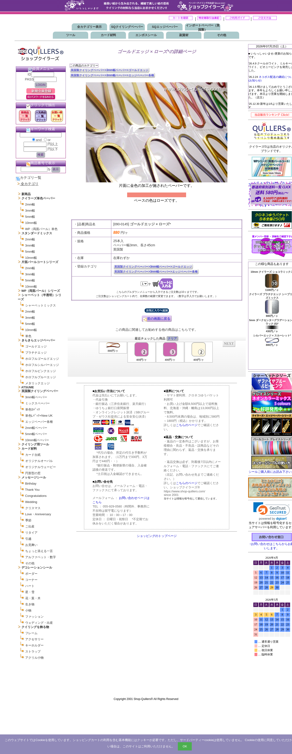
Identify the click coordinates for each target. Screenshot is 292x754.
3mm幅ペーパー (36, 397)
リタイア (31, 532)
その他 (221, 35)
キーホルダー (34, 645)
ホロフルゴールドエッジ (42, 358)
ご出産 (29, 526)
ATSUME (27, 387)
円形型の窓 (33, 473)
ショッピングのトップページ (157, 536)
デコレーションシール (36, 567)
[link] (272, 511)
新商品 (26, 194)
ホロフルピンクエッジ (40, 371)
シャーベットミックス (40, 305)
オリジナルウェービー (40, 467)
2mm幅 (30, 204)
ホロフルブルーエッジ (40, 377)
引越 (28, 538)
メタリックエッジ (37, 383)
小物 (28, 610)
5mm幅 (30, 216)
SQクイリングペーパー (127, 27)
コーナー (31, 580)
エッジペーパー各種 (39, 421)
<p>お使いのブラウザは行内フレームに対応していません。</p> (272, 624)
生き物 (29, 604)
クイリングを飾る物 (35, 627)
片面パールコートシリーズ (39, 262)
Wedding (31, 502)
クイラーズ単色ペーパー (38, 198)
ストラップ (33, 651)
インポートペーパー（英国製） (203, 27)
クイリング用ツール (35, 444)
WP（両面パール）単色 (41, 229)
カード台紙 (33, 455)
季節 (28, 520)
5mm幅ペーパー (36, 434)
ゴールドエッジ (36, 346)
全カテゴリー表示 (89, 27)
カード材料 (108, 35)
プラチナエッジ (36, 352)
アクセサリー (34, 639)
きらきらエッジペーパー (38, 340)
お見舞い (31, 545)
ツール (70, 35)
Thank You (32, 489)
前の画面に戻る (156, 319)
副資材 (183, 35)
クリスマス (33, 508)
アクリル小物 (34, 657)
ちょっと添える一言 (39, 551)
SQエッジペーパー (165, 27)
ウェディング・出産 (39, 622)
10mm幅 (31, 223)
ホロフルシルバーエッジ (42, 365)
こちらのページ (186, 425)
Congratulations (36, 496)
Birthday (31, 483)
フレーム (31, 633)
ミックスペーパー (37, 403)
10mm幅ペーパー (37, 440)
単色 (28, 336)
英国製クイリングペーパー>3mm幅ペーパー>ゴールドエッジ (109, 70)
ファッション (34, 616)
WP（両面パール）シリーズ (40, 291)
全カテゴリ (29, 184)
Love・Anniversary (38, 514)
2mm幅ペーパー (36, 428)
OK (185, 746)
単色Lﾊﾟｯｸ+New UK (39, 415)
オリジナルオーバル (39, 461)
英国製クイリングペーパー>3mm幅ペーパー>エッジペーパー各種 (112, 75)
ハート (29, 586)
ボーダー (31, 573)
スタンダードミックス (36, 233)
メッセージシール (33, 477)
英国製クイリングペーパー (39, 391)
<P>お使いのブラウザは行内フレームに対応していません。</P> (157, 358)
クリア (172, 338)
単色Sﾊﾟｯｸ (32, 409)
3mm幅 (30, 210)
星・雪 (29, 592)
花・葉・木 (33, 598)
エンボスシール (146, 35)
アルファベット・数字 (40, 557)
